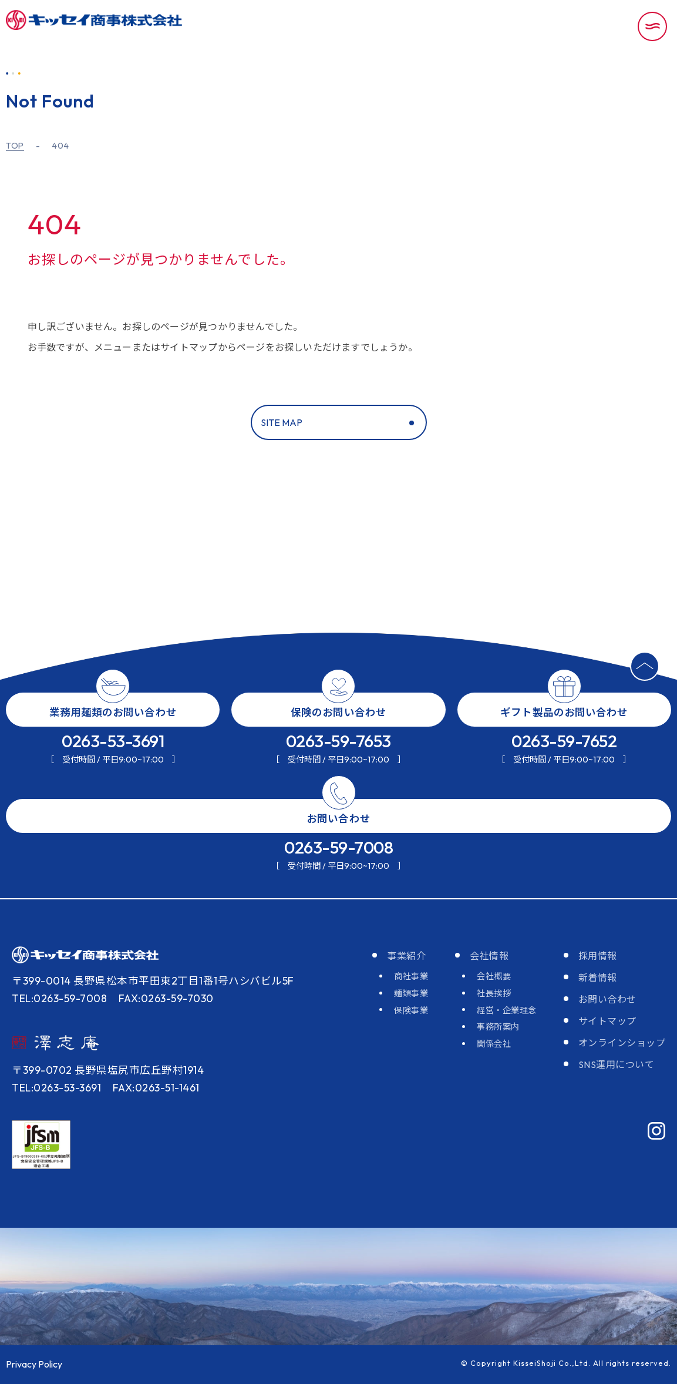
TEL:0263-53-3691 (56, 1087)
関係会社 (494, 1044)
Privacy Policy (34, 1364)
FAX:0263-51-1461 (156, 1087)
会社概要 (494, 976)
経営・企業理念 (507, 1010)
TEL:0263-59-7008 (59, 998)
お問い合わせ (607, 999)
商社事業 (411, 976)
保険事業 (411, 1010)
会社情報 (489, 956)
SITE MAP (281, 422)
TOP (15, 146)
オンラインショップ (622, 1043)
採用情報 (597, 956)
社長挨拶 (494, 993)
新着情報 (597, 977)
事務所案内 (498, 1027)
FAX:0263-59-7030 (166, 998)
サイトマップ (607, 1021)
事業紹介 (406, 956)
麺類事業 (411, 993)
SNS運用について (616, 1064)
